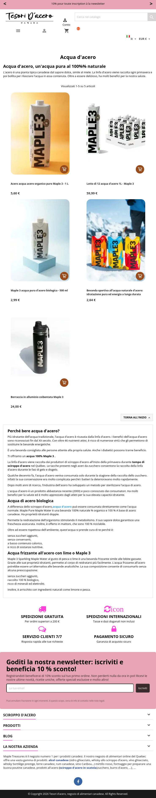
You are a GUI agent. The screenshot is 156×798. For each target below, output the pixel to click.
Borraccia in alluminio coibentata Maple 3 (37, 397)
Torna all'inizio (137, 417)
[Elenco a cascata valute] (145, 39)
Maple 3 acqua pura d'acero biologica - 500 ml (39, 290)
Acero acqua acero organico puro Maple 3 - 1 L (40, 183)
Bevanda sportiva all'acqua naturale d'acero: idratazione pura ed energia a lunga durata (115, 292)
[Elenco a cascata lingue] (131, 39)
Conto (66, 22)
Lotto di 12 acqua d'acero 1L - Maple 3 (110, 183)
